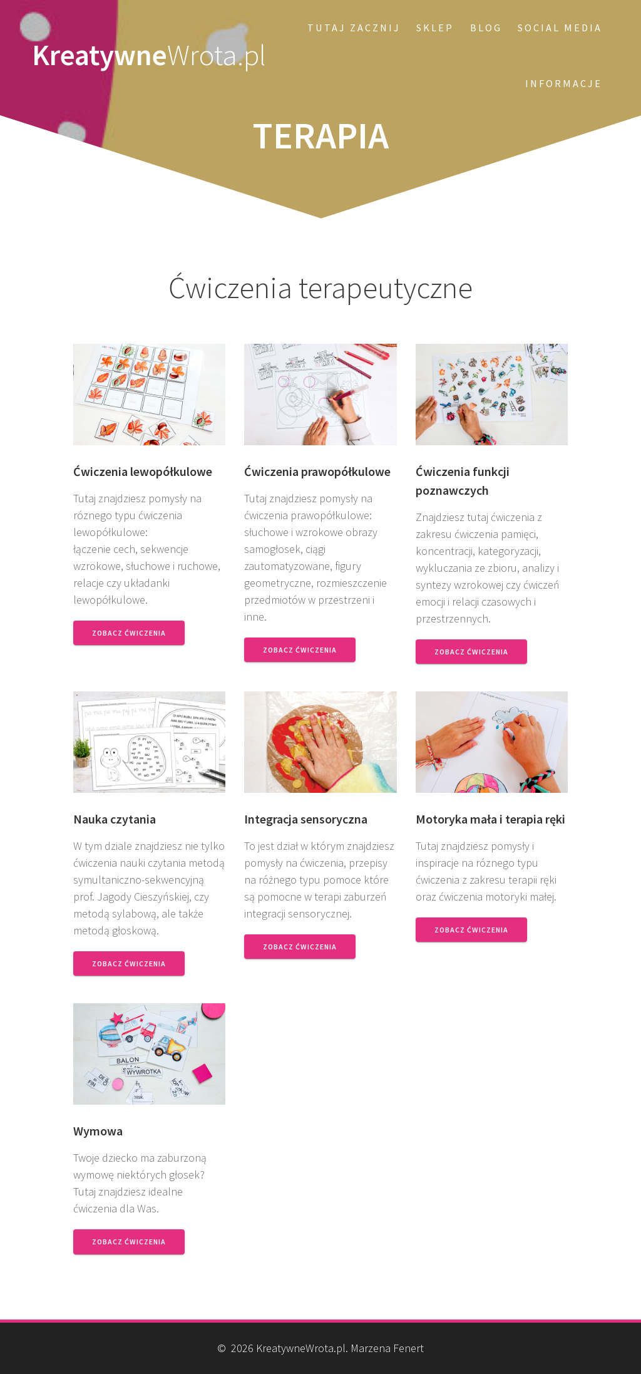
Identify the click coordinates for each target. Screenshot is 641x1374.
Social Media (560, 27)
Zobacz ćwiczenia (129, 633)
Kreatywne (149, 55)
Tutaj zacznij (354, 27)
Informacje (563, 83)
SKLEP (435, 27)
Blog (486, 27)
